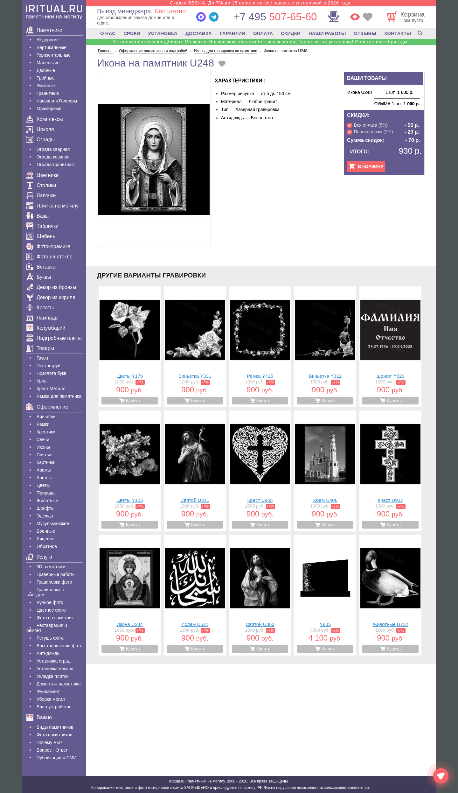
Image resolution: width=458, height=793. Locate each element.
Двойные (46, 70)
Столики (41, 185)
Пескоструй (48, 365)
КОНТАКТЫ (397, 33)
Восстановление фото (59, 645)
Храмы (44, 470)
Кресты (40, 307)
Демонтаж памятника (58, 683)
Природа (46, 492)
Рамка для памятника (59, 396)
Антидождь (48, 653)
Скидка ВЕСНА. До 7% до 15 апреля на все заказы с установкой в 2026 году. (260, 2)
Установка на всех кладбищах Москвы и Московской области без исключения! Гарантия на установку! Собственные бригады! (261, 41)
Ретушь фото (50, 638)
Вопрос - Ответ (52, 750)
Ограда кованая (53, 156)
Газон (42, 358)
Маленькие (48, 62)
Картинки (46, 462)
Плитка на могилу (52, 205)
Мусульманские (53, 523)
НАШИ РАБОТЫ (327, 33)
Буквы (38, 277)
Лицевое (45, 538)
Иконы (43, 447)
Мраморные (49, 108)
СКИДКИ (290, 33)
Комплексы (44, 119)
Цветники (42, 175)
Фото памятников (54, 734)
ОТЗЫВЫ (365, 33)
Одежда (45, 515)
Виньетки (46, 416)
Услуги (39, 557)
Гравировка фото (54, 582)
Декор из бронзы (51, 287)
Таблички (42, 226)
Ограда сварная (53, 149)
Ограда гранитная (55, 164)
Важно (39, 717)
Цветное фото (51, 610)
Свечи (43, 439)
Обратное (47, 546)
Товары (40, 348)
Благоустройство (54, 706)
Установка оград (54, 660)
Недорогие (48, 39)
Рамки (43, 424)
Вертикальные (51, 47)
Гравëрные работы (56, 574)
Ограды (40, 139)
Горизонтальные (54, 55)
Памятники (44, 30)
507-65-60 (275, 17)
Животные (47, 500)
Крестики (46, 431)
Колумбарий (45, 328)
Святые (44, 454)
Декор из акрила (50, 297)
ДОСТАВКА (198, 33)
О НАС (107, 33)
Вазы (37, 216)
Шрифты (45, 508)
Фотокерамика (48, 246)
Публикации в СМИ (56, 757)
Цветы (43, 485)
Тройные (46, 78)
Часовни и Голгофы (57, 100)
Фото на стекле (49, 256)
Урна (42, 380)
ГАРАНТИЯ (232, 33)
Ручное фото (50, 602)
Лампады (42, 317)
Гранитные (48, 93)
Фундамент (48, 691)
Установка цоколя (55, 668)
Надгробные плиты (54, 338)
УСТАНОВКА (162, 33)
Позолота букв (51, 373)
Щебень (40, 236)
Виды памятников (55, 727)
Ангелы (44, 477)
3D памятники (51, 566)
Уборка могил (51, 699)
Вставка (40, 266)
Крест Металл (51, 388)
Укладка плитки (53, 676)
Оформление (47, 407)
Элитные (46, 85)
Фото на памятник (55, 617)
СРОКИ (131, 33)
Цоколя (40, 129)
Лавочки (41, 195)
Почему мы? (49, 742)
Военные (46, 531)
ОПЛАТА (263, 33)
